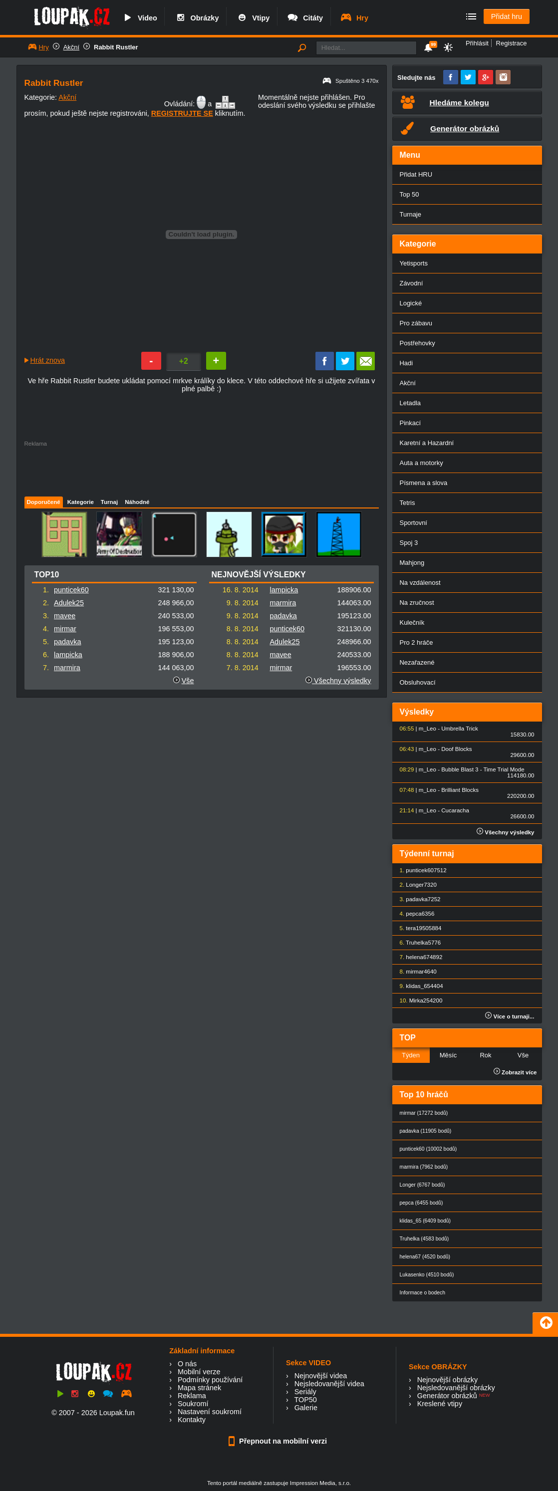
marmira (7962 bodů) (424, 1167)
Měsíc (448, 1055)
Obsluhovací (418, 682)
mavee (64, 616)
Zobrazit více (515, 1072)
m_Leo (427, 729)
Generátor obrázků (447, 1396)
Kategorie (80, 502)
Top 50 (409, 194)
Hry (354, 18)
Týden (411, 1055)
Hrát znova (47, 360)
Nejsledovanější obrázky (456, 1388)
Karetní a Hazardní (427, 443)
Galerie (305, 1408)
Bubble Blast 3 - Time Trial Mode (482, 769)
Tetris (407, 502)
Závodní (411, 283)
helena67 (417, 957)
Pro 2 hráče (416, 642)
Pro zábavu (416, 323)
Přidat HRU (416, 174)
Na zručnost (417, 602)
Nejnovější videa (320, 1376)
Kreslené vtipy (439, 1404)
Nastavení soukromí (210, 1412)
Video (139, 18)
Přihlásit (477, 43)
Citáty (304, 18)
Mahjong (412, 562)
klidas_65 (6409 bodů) (425, 1221)
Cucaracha (455, 810)
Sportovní (413, 522)
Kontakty (192, 1420)
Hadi (406, 363)
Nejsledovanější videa (329, 1384)
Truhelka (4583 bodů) (424, 1239)
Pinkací (410, 423)
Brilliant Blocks (460, 790)
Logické (411, 303)
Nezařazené (417, 662)
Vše (188, 681)
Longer (415, 885)
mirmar (65, 629)
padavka (67, 642)
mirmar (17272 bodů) (424, 1113)
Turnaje (410, 214)
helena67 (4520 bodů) (425, 1256)
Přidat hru (506, 16)
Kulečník (412, 622)
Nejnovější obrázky (447, 1380)
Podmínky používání (210, 1380)
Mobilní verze (199, 1372)
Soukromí (193, 1404)
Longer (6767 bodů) (422, 1185)
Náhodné (137, 502)
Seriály (305, 1392)
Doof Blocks (456, 749)
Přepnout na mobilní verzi (279, 1441)
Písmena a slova (424, 483)
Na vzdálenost (420, 582)
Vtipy (253, 18)
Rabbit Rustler (116, 47)
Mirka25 (419, 1000)
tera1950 (417, 928)
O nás (187, 1364)
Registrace (511, 43)
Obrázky (196, 18)
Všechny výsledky (338, 681)
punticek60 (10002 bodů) (428, 1149)
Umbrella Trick (459, 729)
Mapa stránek (199, 1388)
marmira (67, 668)
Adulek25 (69, 603)
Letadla (410, 403)
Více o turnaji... (509, 1016)
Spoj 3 (409, 542)
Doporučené (43, 502)
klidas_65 (418, 986)
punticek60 (71, 590)
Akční (71, 47)
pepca (413, 914)
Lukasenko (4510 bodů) (427, 1274)
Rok (485, 1055)
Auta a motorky (421, 463)
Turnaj (109, 502)
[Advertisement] (201, 469)
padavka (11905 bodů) (426, 1131)
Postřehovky (417, 343)
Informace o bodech (423, 1292)
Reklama (192, 1396)
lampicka (68, 655)
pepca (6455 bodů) (421, 1203)
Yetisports (414, 263)
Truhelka (417, 943)
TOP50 (305, 1400)
